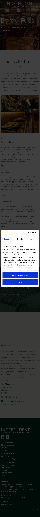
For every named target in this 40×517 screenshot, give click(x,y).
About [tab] (32, 239)
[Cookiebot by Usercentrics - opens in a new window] (28, 233)
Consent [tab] (7, 239)
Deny (20, 282)
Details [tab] (20, 239)
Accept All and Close (20, 275)
